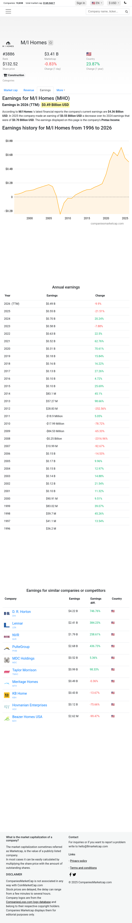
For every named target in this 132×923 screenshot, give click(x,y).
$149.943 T (49, 3)
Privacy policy (78, 861)
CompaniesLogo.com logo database (28, 902)
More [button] (60, 90)
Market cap (11, 90)
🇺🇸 (96, 3)
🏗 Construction (14, 75)
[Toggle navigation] (8, 11)
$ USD (113, 3)
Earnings (45, 90)
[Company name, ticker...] (107, 11)
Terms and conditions (83, 867)
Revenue (29, 90)
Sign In (81, 3)
